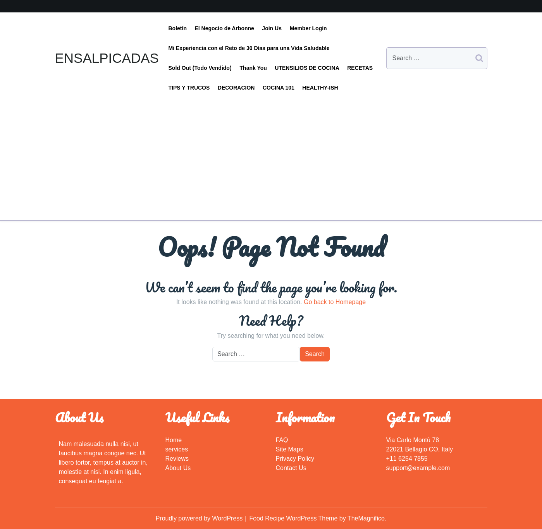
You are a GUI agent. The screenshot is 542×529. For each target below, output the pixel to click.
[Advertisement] (271, 156)
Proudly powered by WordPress (200, 518)
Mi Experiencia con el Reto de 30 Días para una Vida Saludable (249, 48)
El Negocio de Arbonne (224, 28)
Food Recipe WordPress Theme (294, 518)
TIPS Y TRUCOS (189, 88)
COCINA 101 (278, 88)
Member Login (308, 28)
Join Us (272, 28)
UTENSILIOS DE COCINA (307, 68)
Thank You (253, 68)
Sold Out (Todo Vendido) (200, 68)
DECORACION (236, 88)
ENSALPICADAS (107, 58)
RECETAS (360, 68)
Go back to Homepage (335, 302)
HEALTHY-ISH (320, 88)
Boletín (178, 28)
